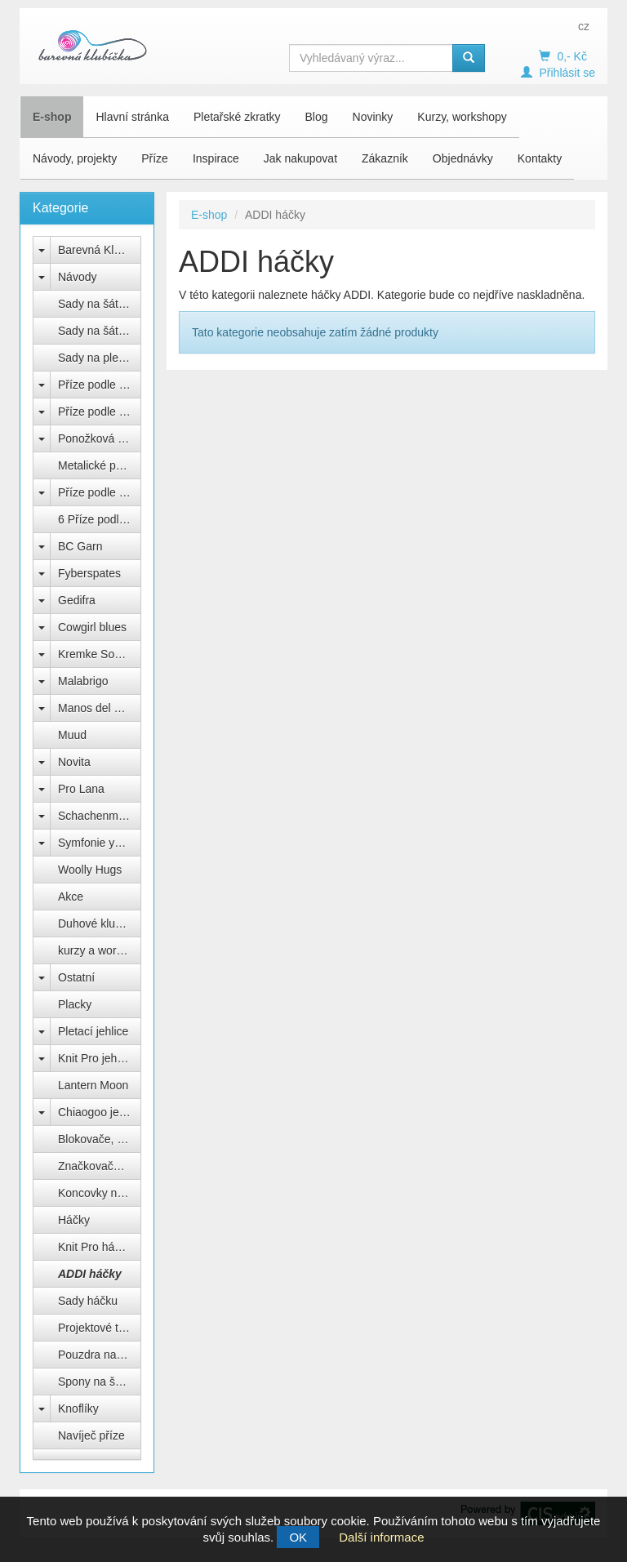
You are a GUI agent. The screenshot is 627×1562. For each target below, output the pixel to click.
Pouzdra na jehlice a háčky (99, 1354)
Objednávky (463, 158)
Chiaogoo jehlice (99, 1112)
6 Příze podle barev (99, 519)
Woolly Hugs (90, 869)
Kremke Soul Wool (99, 654)
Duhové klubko (96, 923)
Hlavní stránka (132, 116)
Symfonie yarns (97, 842)
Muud (72, 734)
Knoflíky (78, 1408)
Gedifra (77, 600)
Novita (74, 761)
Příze (154, 158)
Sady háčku (88, 1300)
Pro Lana (81, 788)
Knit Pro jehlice (96, 1058)
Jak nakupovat (300, 158)
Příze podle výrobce (99, 384)
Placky (74, 1004)
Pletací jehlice (93, 1031)
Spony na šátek (97, 1381)
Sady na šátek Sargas (99, 330)
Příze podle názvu (99, 492)
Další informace (381, 1537)
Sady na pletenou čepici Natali (99, 357)
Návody (77, 276)
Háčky (74, 1219)
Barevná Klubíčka (99, 249)
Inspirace (216, 158)
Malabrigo (83, 681)
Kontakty (540, 158)
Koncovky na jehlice (99, 1192)
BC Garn (80, 546)
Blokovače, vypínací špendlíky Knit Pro (99, 1139)
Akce (70, 896)
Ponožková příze (99, 438)
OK (298, 1537)
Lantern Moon (93, 1085)
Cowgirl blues (92, 627)
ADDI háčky (90, 1273)
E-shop (52, 116)
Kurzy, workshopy (461, 116)
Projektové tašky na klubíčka (99, 1327)
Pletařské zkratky (237, 116)
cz (583, 26)
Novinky (373, 116)
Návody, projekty (75, 158)
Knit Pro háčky (94, 1246)
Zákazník (385, 158)
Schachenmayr (96, 815)
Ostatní (76, 977)
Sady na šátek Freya (99, 303)
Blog (316, 116)
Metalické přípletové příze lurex (99, 465)
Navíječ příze (91, 1435)
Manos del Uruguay (99, 707)
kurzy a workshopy (99, 950)
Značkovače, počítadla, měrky (99, 1166)
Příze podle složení (99, 411)
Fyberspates (89, 573)
